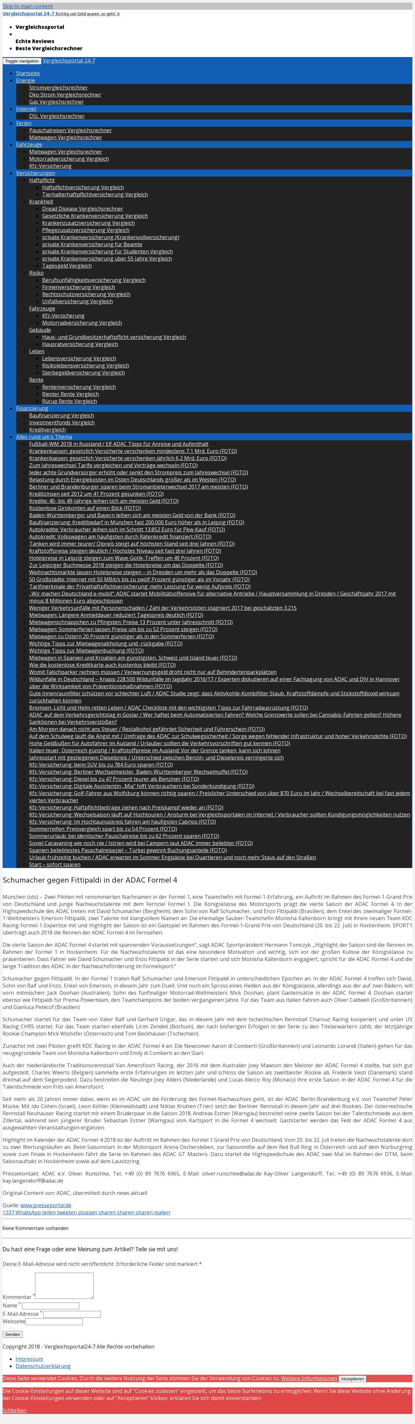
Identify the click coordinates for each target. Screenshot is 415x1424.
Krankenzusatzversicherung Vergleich (88, 222)
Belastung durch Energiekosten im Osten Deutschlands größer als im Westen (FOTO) (132, 479)
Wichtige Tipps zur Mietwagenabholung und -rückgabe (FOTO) (106, 643)
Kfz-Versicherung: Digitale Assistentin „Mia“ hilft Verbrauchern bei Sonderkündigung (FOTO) (142, 786)
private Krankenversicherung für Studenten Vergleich (107, 251)
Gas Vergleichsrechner (56, 101)
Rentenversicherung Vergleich (79, 386)
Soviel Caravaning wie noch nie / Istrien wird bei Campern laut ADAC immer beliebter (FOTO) (141, 843)
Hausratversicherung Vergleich (80, 344)
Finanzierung (32, 408)
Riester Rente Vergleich (70, 394)
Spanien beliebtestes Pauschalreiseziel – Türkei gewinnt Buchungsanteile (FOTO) (128, 850)
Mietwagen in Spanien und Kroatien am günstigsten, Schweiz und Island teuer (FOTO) (133, 657)
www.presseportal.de (45, 1205)
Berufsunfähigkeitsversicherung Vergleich (94, 280)
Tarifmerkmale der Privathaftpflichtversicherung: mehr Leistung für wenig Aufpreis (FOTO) (140, 586)
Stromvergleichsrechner (58, 87)
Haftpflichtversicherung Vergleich (83, 187)
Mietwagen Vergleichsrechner (65, 137)
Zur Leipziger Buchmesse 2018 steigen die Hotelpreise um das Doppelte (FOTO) (126, 565)
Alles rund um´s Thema (44, 436)
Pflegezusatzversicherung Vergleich (85, 230)
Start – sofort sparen (54, 864)
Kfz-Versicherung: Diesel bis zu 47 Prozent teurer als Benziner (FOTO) (114, 778)
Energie (25, 80)
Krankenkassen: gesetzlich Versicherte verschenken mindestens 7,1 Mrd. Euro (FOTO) (133, 451)
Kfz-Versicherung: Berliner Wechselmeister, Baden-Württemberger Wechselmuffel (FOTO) (138, 771)
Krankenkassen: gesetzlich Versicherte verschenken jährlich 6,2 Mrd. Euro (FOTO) (128, 458)
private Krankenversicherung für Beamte (92, 244)
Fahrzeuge (29, 144)
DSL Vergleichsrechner (57, 116)
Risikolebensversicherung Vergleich (85, 365)
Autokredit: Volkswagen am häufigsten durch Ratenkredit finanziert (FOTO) (120, 536)
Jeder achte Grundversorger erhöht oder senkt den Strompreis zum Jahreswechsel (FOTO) (138, 472)
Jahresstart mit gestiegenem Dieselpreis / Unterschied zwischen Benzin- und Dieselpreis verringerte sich (156, 757)
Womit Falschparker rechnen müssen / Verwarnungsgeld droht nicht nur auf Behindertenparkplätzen (153, 672)
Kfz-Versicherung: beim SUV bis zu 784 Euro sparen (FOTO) (101, 764)
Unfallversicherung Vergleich (77, 301)
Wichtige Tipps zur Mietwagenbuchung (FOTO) (86, 650)
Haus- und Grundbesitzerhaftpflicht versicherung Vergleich (114, 337)
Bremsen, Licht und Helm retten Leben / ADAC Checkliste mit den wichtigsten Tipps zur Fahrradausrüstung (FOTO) (168, 707)
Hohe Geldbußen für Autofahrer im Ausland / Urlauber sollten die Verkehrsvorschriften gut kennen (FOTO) (159, 743)
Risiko (36, 272)
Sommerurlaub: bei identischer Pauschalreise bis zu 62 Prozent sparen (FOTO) (124, 835)
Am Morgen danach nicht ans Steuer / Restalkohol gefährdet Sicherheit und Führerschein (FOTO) (147, 729)
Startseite (28, 73)
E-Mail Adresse (22, 1318)
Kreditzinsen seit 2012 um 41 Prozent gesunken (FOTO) (96, 493)
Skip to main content (28, 6)
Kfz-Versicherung (50, 165)
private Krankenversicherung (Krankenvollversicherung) (110, 237)
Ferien (23, 123)
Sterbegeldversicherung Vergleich (83, 372)
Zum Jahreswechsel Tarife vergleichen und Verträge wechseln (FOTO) (113, 465)
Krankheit (41, 201)
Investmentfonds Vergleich (62, 422)
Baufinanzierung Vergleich (61, 415)
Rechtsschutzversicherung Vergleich (86, 294)
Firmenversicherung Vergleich (78, 287)
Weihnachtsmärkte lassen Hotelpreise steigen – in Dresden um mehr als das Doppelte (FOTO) (143, 572)
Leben (36, 351)
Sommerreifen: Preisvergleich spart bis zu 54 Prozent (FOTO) (103, 828)
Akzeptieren (352, 1383)
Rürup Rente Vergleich (69, 401)
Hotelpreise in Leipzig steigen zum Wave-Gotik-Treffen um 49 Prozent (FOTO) (124, 557)
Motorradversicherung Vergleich (69, 158)
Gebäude (40, 329)
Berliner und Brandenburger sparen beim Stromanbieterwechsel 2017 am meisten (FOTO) (138, 486)
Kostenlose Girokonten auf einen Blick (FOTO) (85, 508)
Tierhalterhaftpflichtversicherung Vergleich (95, 194)
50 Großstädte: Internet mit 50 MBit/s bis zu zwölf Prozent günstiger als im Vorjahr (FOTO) (139, 579)
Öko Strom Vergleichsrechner (65, 94)
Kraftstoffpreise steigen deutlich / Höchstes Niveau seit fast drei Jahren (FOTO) (125, 550)
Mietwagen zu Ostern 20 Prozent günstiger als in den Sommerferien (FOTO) (121, 636)
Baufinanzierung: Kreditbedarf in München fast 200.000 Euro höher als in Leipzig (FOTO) (136, 522)
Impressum (29, 1363)
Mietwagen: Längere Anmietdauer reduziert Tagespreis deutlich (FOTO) (116, 615)
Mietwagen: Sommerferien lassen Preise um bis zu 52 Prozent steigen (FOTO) (123, 629)
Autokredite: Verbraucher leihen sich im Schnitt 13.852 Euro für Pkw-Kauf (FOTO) (127, 529)
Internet (26, 108)
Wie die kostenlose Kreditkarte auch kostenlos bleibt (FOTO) (102, 664)
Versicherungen (35, 173)
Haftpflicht (42, 180)
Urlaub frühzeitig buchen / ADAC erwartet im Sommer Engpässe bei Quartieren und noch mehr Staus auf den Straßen (172, 857)
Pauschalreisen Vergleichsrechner (70, 130)
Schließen (14, 1415)
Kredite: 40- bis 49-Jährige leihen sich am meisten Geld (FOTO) (104, 500)
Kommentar (19, 1301)
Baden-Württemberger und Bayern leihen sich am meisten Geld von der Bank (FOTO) (132, 515)
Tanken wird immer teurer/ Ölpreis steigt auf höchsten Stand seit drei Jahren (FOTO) (132, 543)
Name (12, 1310)
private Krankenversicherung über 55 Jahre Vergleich (107, 258)
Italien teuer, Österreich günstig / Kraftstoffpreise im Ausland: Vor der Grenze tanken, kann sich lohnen (154, 750)
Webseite (14, 1326)
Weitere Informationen (309, 1383)
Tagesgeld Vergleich (67, 265)
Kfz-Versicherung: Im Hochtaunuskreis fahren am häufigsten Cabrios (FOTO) (122, 821)
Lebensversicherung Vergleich (79, 358)
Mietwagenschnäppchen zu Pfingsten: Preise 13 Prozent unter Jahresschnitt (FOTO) (131, 622)
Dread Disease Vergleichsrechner (82, 208)
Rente (36, 379)
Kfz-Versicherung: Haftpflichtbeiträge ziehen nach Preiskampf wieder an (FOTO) (126, 807)
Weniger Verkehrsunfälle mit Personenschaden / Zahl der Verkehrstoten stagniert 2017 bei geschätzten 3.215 (163, 607)
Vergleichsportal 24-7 (69, 60)
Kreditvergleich (47, 429)
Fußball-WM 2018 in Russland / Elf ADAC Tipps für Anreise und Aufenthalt (118, 443)
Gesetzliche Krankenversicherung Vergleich (95, 215)
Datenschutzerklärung (43, 1370)
